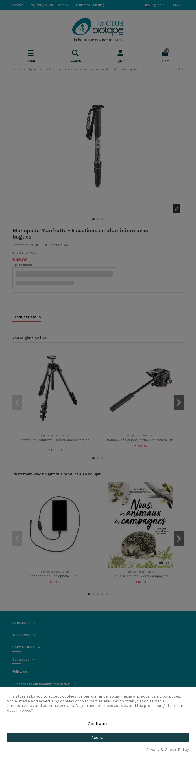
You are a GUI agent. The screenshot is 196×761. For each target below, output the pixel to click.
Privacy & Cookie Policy (167, 749)
